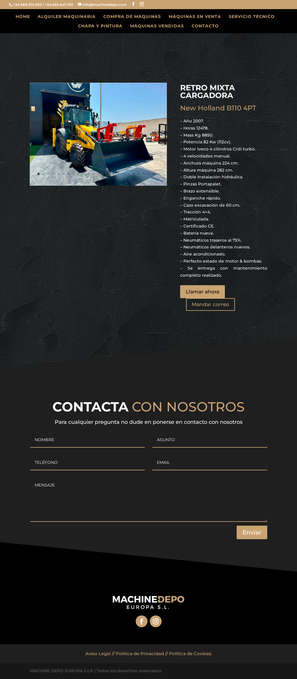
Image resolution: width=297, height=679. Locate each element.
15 (108, 174)
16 (113, 174)
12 (93, 174)
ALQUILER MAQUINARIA (67, 16)
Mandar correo (210, 304)
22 (143, 174)
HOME (23, 16)
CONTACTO (205, 26)
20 (133, 174)
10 (83, 174)
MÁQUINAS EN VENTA (195, 16)
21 (138, 174)
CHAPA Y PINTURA (100, 26)
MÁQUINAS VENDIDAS (157, 26)
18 (123, 174)
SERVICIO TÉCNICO (252, 16)
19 (128, 174)
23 (148, 174)
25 (158, 174)
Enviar (252, 532)
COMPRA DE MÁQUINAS (132, 16)
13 (98, 174)
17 (118, 174)
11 (88, 174)
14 (103, 174)
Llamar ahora (202, 292)
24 (153, 174)
